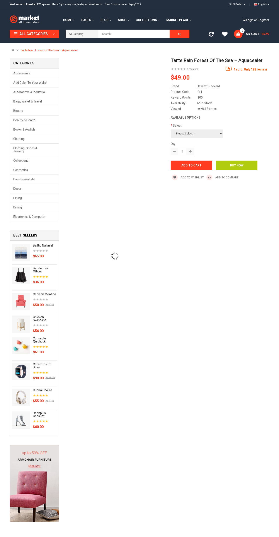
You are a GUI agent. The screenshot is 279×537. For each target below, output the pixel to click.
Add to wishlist (188, 177)
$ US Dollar (237, 4)
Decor (17, 188)
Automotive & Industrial (29, 92)
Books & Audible (24, 129)
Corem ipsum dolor (42, 365)
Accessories (21, 73)
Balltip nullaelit (43, 245)
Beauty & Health (24, 120)
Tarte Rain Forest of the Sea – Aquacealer (49, 50)
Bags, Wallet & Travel (27, 101)
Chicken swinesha (39, 318)
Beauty (18, 110)
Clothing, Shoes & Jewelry (25, 149)
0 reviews (192, 69)
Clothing (19, 139)
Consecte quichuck (39, 340)
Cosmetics (20, 170)
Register (263, 20)
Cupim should (42, 390)
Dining (17, 198)
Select (177, 125)
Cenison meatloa (44, 294)
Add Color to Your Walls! (30, 82)
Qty (173, 144)
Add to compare (222, 177)
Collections (20, 160)
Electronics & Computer (29, 216)
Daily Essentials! (24, 179)
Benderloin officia (40, 270)
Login (250, 20)
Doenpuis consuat (39, 414)
